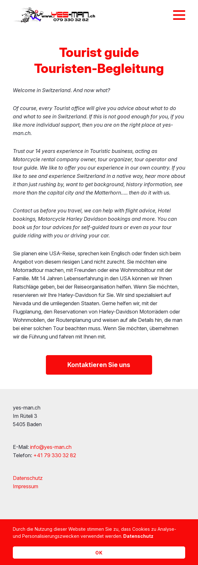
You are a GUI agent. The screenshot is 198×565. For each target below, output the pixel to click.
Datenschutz (28, 478)
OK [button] (99, 552)
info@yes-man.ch (51, 447)
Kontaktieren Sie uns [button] (98, 366)
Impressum (25, 486)
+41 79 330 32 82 (54, 455)
